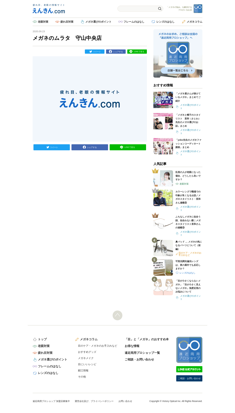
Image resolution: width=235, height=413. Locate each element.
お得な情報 (132, 346)
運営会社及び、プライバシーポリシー (94, 401)
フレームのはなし (134, 21)
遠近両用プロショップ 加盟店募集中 (51, 401)
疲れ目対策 (66, 21)
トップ (42, 339)
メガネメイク (86, 358)
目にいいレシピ (87, 364)
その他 (82, 376)
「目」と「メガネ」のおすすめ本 (147, 339)
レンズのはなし (165, 21)
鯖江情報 (83, 370)
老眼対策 (43, 21)
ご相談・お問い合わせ (139, 359)
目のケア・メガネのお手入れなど (97, 345)
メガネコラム (194, 21)
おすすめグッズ (87, 352)
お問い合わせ (125, 401)
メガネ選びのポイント (98, 21)
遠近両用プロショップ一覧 (142, 352)
